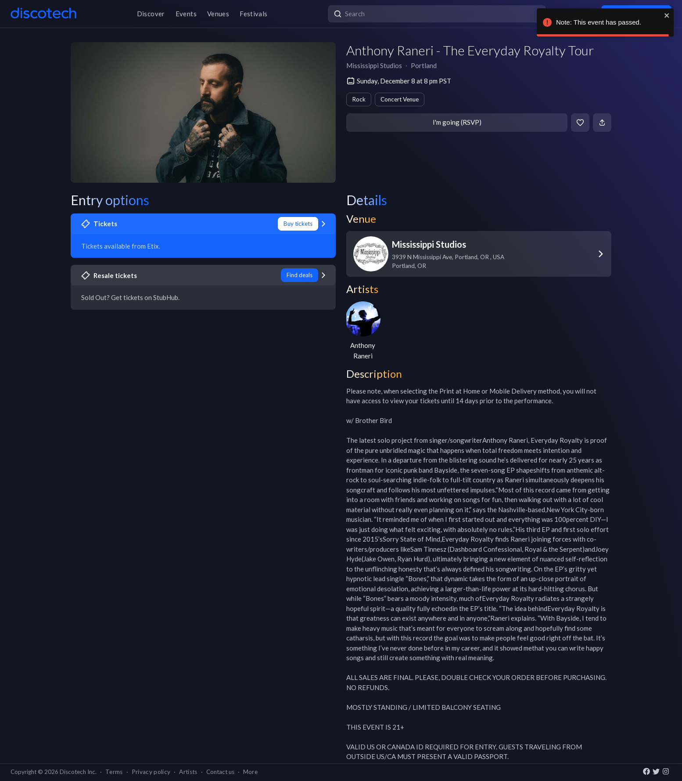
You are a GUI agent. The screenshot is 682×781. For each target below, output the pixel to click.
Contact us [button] (220, 771)
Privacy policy (151, 771)
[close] (667, 15)
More (250, 771)
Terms (114, 771)
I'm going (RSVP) (457, 122)
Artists (188, 771)
